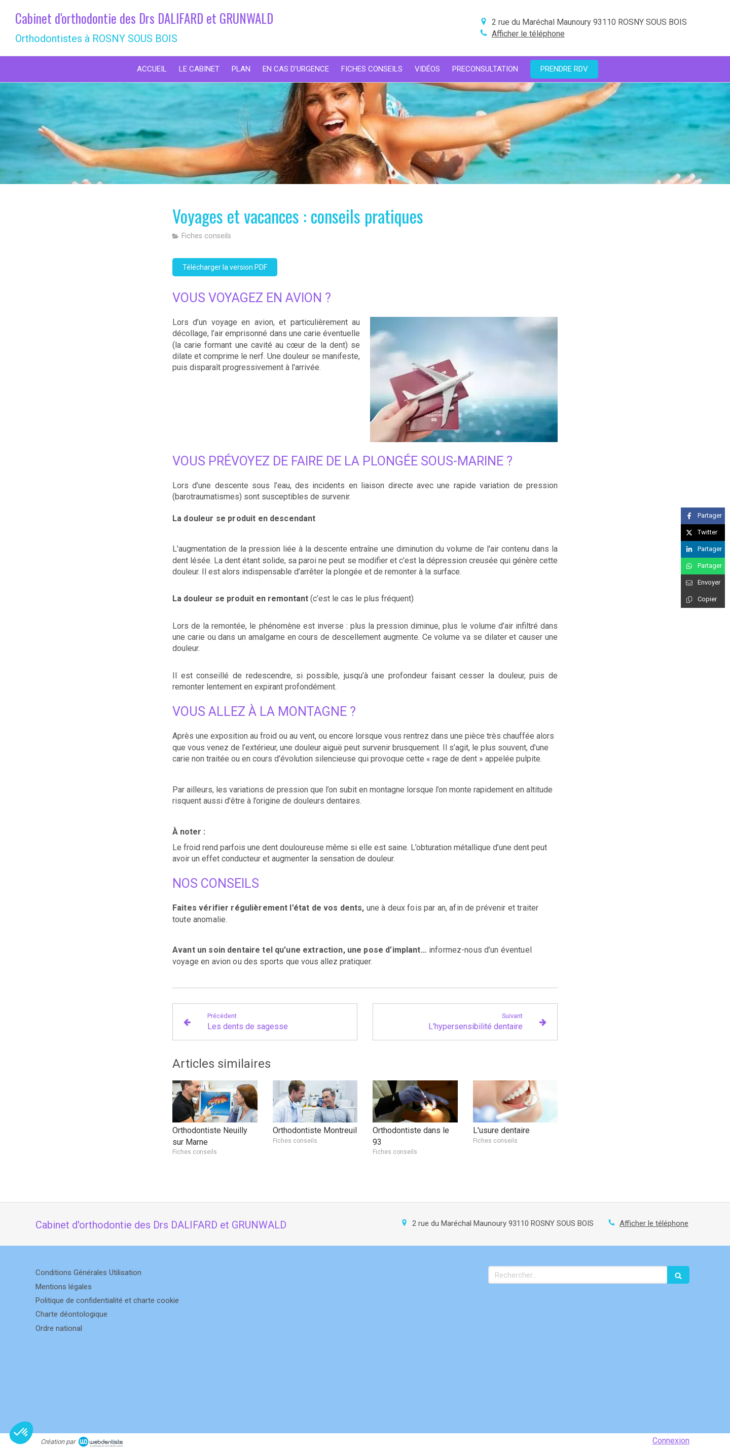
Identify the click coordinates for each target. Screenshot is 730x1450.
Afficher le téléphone (528, 34)
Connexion (670, 1440)
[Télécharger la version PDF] (224, 267)
